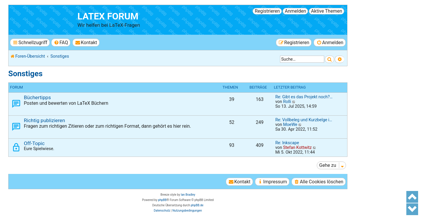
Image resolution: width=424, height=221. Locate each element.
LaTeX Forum (107, 16)
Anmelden (295, 11)
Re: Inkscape (287, 142)
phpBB (162, 200)
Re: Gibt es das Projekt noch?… (303, 96)
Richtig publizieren (44, 120)
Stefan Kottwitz (297, 147)
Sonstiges (25, 73)
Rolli (287, 101)
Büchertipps (37, 97)
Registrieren (267, 11)
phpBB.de (197, 205)
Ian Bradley (188, 194)
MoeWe (290, 124)
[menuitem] (60, 42)
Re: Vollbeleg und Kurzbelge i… (303, 119)
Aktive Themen (326, 11)
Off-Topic (34, 143)
